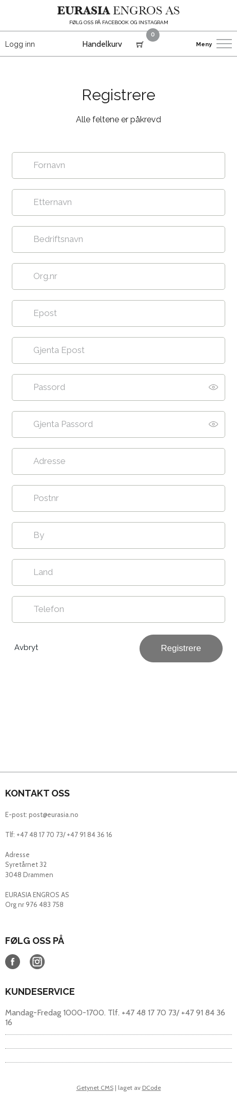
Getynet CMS (94, 1087)
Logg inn (20, 44)
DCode (151, 1087)
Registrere (181, 648)
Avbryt (26, 647)
